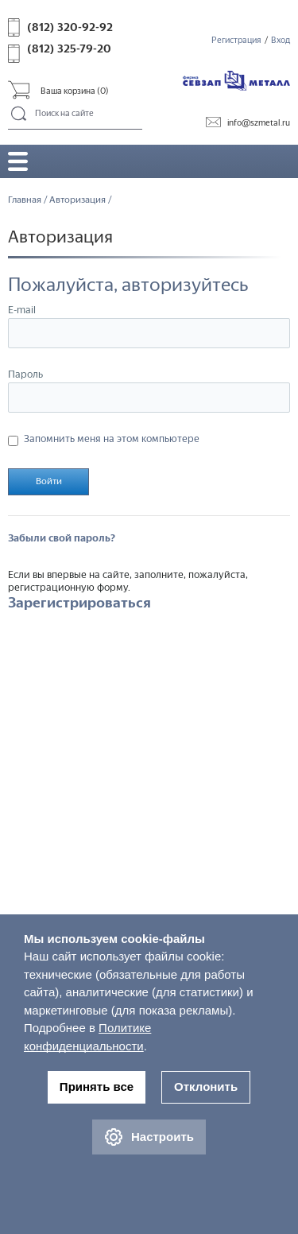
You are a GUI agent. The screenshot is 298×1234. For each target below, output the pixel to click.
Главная (24, 199)
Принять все (97, 1086)
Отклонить (206, 1086)
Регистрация (236, 40)
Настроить (149, 1137)
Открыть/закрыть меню (18, 161)
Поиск (19, 114)
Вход (280, 40)
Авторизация (77, 199)
